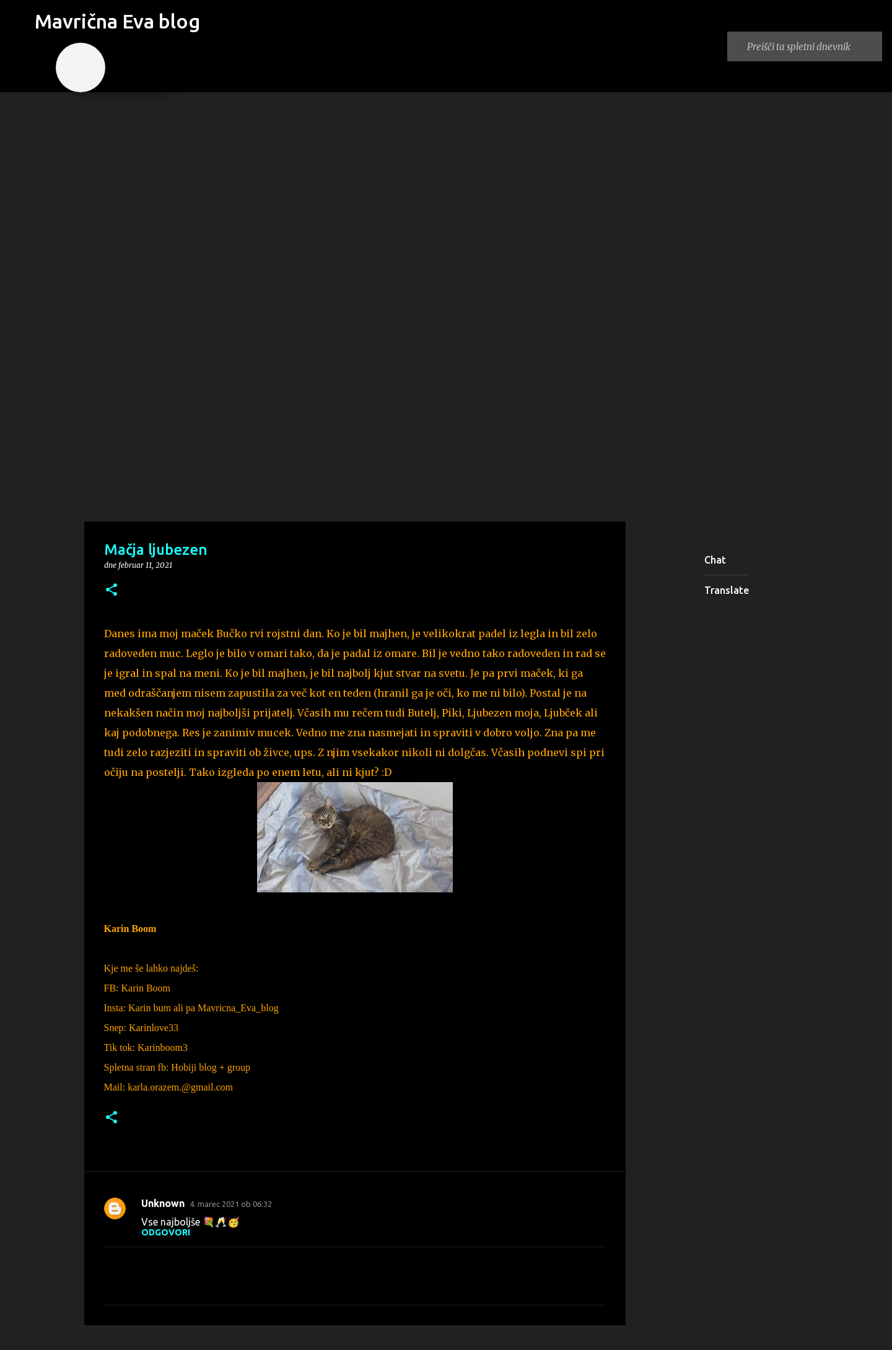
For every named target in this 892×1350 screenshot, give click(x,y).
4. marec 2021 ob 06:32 (231, 1204)
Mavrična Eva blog (117, 21)
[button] (111, 590)
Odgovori (165, 1232)
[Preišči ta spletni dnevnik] (812, 46)
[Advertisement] (446, 423)
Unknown (163, 1203)
